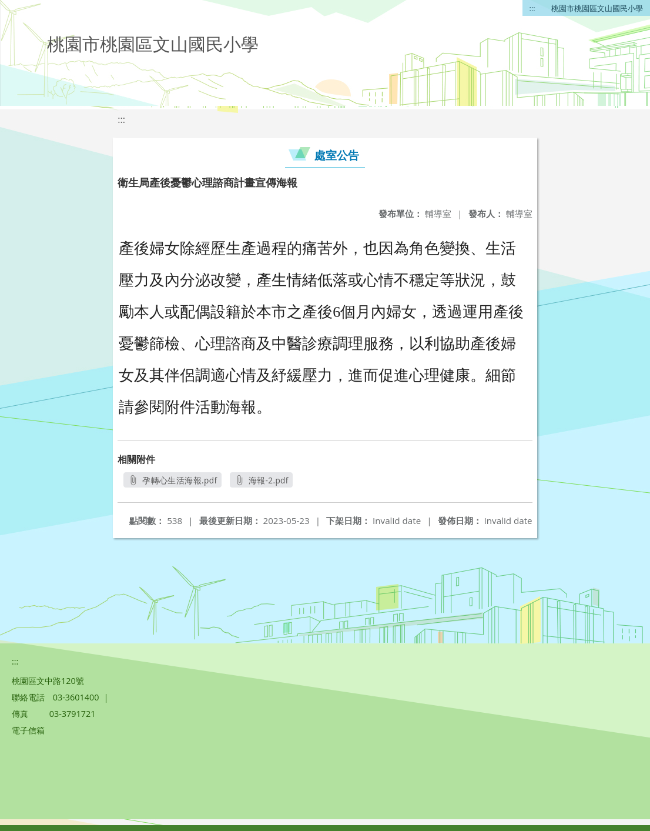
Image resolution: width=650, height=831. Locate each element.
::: (532, 8)
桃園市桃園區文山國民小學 (597, 8)
